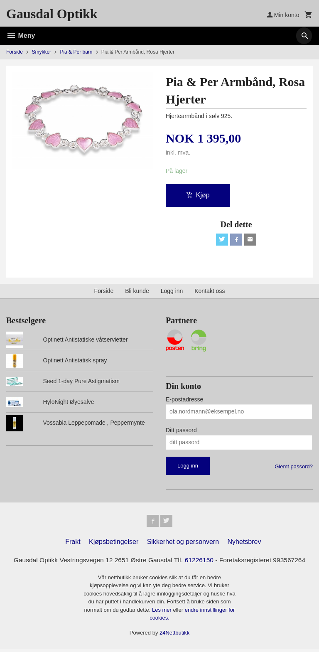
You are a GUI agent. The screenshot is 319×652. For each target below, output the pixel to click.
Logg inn (172, 292)
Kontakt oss (209, 292)
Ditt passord (181, 431)
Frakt (72, 544)
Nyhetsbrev (244, 544)
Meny (20, 35)
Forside (14, 52)
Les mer (162, 613)
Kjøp (198, 195)
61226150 (200, 562)
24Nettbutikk (174, 635)
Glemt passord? (294, 468)
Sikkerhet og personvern (183, 544)
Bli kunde (137, 292)
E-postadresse (184, 400)
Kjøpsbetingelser (113, 544)
